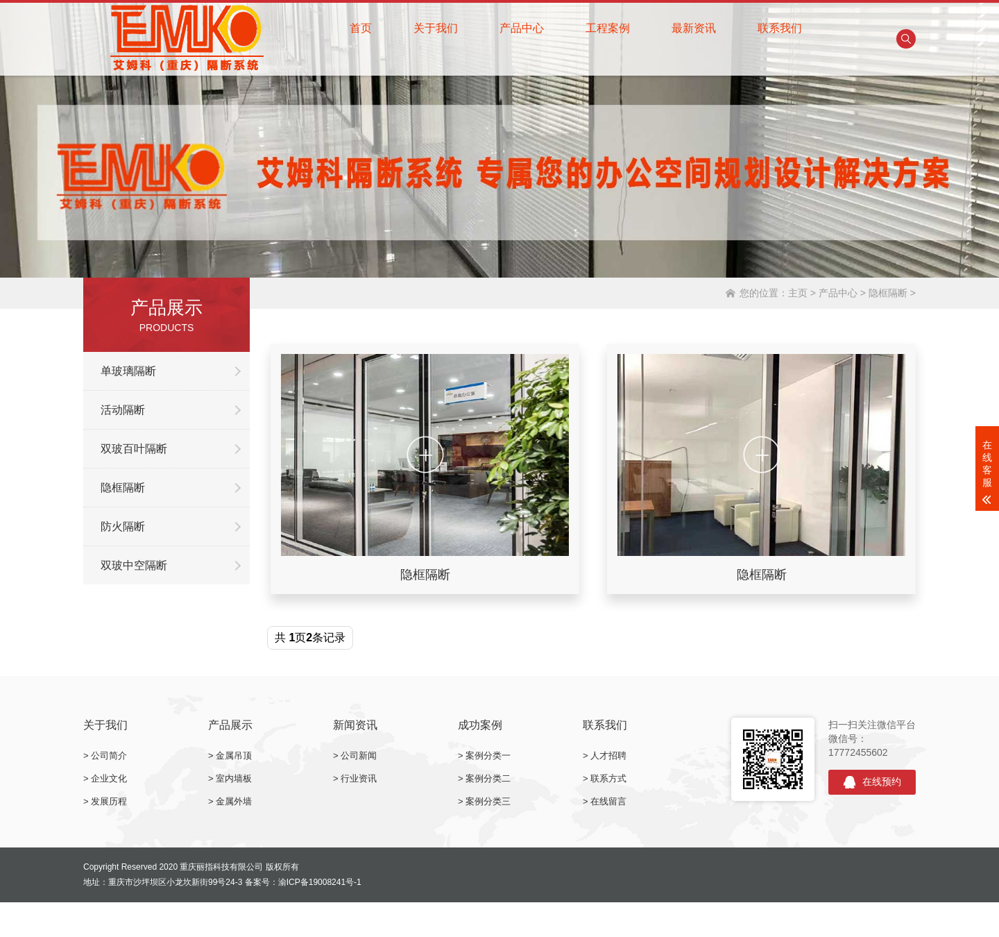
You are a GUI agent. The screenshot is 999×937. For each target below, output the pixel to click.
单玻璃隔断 (128, 371)
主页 (798, 292)
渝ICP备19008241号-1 (319, 882)
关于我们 (435, 28)
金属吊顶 (234, 755)
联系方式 (608, 778)
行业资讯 (359, 778)
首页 (361, 28)
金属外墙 (234, 801)
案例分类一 (488, 755)
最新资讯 (694, 28)
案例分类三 (488, 801)
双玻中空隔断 (134, 565)
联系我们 (780, 28)
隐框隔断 (888, 292)
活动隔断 (123, 410)
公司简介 (109, 755)
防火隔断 (123, 526)
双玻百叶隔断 (134, 449)
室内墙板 (234, 778)
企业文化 (109, 778)
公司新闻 (359, 755)
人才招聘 (608, 755)
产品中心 (522, 28)
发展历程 (109, 801)
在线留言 (608, 801)
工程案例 (608, 28)
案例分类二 (488, 778)
